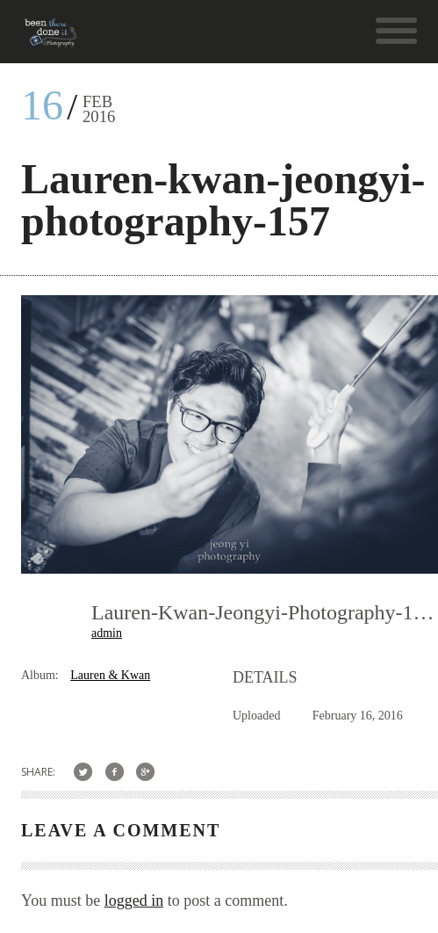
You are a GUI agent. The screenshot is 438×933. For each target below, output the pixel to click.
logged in (134, 900)
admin (106, 633)
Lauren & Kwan (110, 675)
